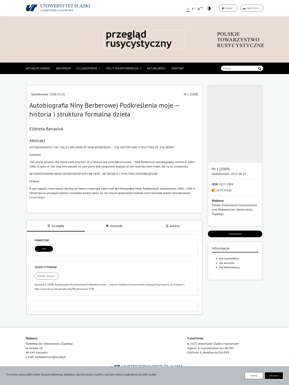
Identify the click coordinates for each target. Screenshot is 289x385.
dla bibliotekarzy (229, 267)
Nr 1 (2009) (191, 94)
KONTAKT (178, 68)
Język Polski (251, 8)
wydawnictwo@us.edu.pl (50, 357)
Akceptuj (274, 375)
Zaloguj (227, 8)
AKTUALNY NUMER (38, 68)
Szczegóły (56, 226)
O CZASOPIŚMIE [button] (87, 68)
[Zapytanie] (242, 68)
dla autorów (226, 263)
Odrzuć (253, 375)
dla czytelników (229, 258)
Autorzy (173, 226)
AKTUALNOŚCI (156, 68)
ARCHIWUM (63, 68)
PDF (44, 248)
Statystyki (114, 226)
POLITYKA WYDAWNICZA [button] (122, 68)
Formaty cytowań (46, 276)
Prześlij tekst (235, 233)
